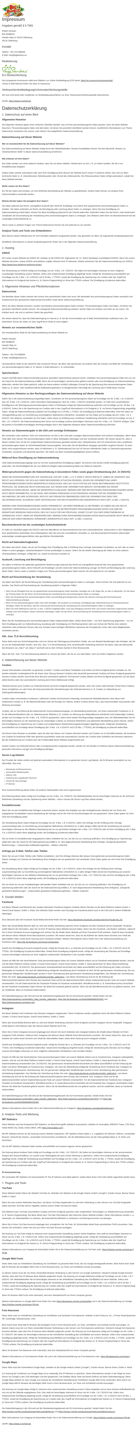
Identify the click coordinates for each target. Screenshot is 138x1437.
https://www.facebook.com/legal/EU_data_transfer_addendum (29, 999)
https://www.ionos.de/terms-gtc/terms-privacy (22, 264)
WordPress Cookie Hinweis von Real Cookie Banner (21, 1435)
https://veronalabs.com (52, 1128)
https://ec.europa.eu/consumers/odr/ (97, 80)
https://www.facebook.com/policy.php (18, 1002)
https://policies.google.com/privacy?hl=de (20, 1304)
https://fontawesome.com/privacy (115, 1356)
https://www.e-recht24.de (20, 101)
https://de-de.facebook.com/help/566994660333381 (81, 999)
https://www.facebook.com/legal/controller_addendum (40, 977)
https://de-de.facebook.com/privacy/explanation (38, 942)
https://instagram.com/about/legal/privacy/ (95, 1108)
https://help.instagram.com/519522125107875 (78, 1099)
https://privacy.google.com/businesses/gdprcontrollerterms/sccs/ (86, 1411)
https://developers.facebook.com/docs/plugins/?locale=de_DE (95, 920)
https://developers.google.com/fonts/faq (74, 1301)
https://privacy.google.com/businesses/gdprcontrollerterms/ (28, 1411)
